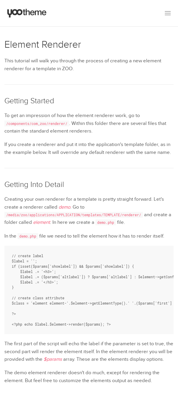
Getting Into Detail (34, 184)
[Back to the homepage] (26, 13)
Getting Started (29, 101)
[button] (168, 13)
